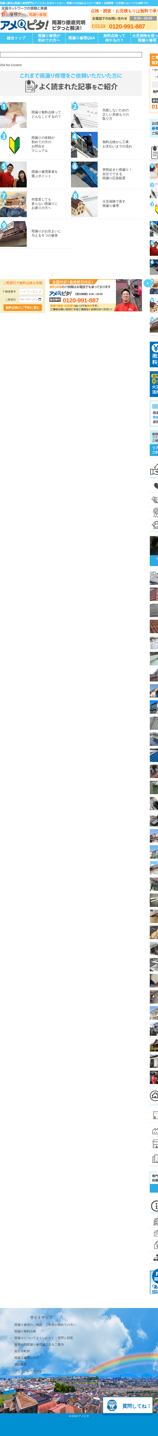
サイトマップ (23, 1377)
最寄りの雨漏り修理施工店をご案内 (39, 1344)
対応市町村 (22, 1351)
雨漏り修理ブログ (26, 1357)
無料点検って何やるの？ (114, 38)
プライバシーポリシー (29, 1371)
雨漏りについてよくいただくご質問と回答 (43, 1338)
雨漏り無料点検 (25, 1331)
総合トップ (16, 38)
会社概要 (20, 1364)
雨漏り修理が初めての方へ (49, 38)
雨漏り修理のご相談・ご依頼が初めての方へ (45, 1324)
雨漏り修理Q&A (81, 38)
